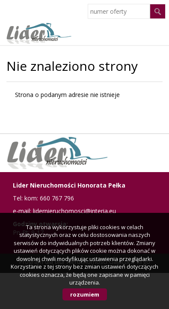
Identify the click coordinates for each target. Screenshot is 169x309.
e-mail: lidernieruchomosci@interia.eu (64, 211)
